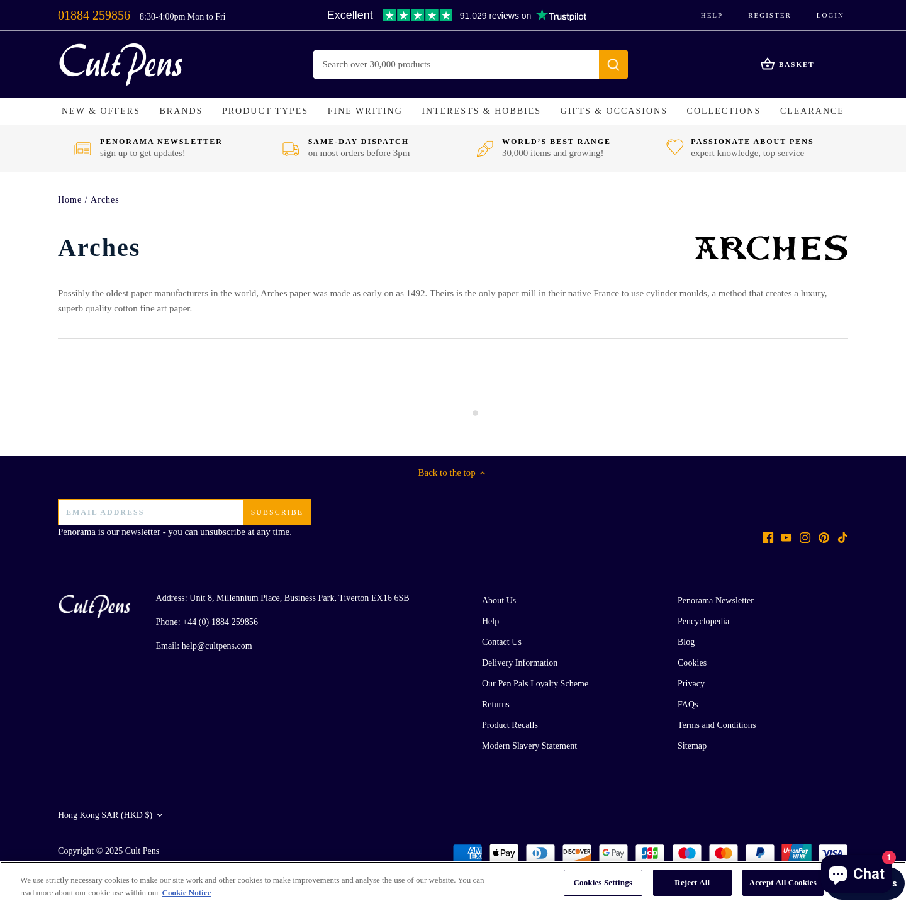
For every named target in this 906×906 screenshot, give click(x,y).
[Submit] (613, 64)
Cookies (692, 663)
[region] (453, 883)
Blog (686, 642)
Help (712, 15)
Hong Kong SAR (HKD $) (105, 815)
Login (830, 15)
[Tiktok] (842, 537)
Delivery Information (519, 663)
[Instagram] (805, 537)
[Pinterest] (824, 537)
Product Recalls (510, 725)
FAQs (688, 704)
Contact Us (502, 642)
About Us (499, 600)
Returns (496, 704)
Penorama (77, 532)
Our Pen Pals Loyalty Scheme (535, 683)
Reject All (692, 882)
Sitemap (692, 746)
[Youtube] (786, 537)
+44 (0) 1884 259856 (220, 622)
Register (769, 15)
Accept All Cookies (783, 882)
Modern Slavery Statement (529, 746)
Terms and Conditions (717, 725)
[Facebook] (768, 537)
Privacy (691, 683)
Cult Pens (142, 851)
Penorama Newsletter (716, 600)
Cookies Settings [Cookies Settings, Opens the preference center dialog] (603, 882)
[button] (101, 111)
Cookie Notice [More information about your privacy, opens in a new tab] (186, 892)
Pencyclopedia (703, 621)
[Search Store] (456, 64)
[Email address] (184, 512)
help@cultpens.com (217, 646)
